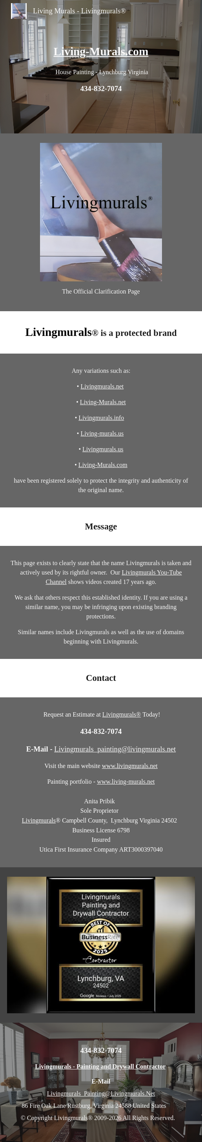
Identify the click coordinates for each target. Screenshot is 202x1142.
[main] (101, 66)
